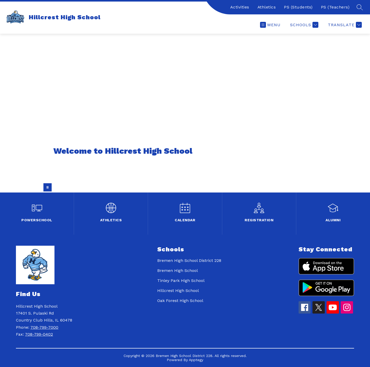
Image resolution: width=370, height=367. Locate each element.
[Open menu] (270, 25)
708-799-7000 (44, 327)
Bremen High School (177, 270)
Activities (239, 7)
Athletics (266, 7)
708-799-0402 (39, 334)
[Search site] (360, 7)
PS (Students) (298, 7)
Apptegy (196, 360)
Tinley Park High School (181, 280)
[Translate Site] (344, 25)
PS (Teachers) (335, 7)
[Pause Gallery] (47, 187)
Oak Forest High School (180, 300)
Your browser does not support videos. (185, 113)
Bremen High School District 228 (189, 260)
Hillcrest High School (178, 290)
